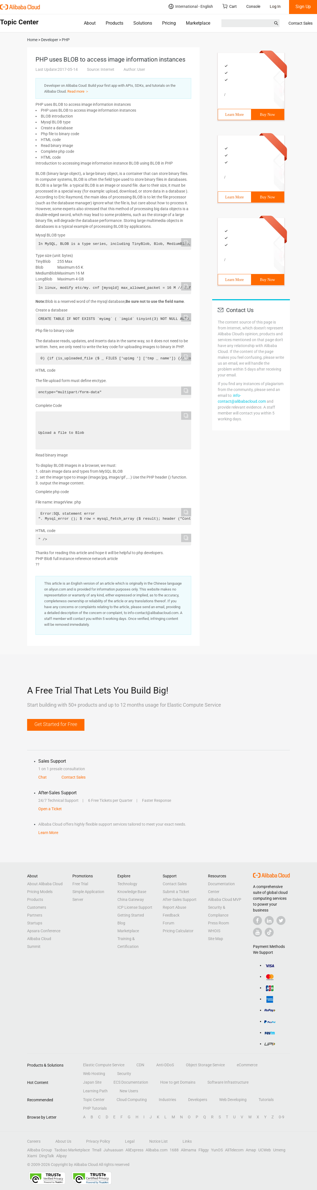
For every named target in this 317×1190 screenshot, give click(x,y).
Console (253, 6)
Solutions (142, 23)
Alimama (188, 1150)
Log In (275, 6)
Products (114, 23)
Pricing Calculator (178, 931)
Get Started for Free (55, 724)
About (90, 23)
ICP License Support (134, 907)
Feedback (171, 915)
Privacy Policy (98, 1141)
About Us (63, 1141)
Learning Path (95, 1091)
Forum (168, 923)
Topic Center (94, 1099)
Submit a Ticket (176, 891)
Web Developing (233, 1099)
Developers (197, 1099)
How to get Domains (177, 1082)
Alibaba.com (156, 1150)
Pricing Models (40, 891)
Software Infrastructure (228, 1082)
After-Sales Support (180, 899)
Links (187, 1141)
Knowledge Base (131, 891)
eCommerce (247, 1065)
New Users (129, 1091)
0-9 (281, 1117)
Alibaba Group (39, 1150)
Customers (36, 907)
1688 (174, 1150)
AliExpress (134, 1150)
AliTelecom (234, 1150)
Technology (127, 884)
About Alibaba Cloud (45, 884)
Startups (34, 923)
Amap (251, 1150)
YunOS (217, 1150)
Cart (230, 6)
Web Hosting (94, 1073)
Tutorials (266, 1099)
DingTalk (46, 1156)
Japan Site (92, 1082)
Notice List (158, 1141)
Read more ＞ (78, 91)
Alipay (61, 1156)
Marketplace (198, 23)
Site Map (215, 938)
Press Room (218, 923)
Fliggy (203, 1150)
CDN (140, 1065)
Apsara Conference (43, 931)
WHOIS (214, 931)
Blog (121, 923)
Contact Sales (300, 23)
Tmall (96, 1150)
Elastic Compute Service (103, 1065)
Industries (167, 1099)
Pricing (169, 23)
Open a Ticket (50, 809)
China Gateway (130, 899)
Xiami (32, 1156)
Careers (34, 1141)
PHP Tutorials (95, 1108)
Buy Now (267, 115)
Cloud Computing (132, 1099)
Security (124, 1073)
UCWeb (264, 1150)
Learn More (234, 115)
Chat (42, 777)
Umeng (279, 1150)
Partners (34, 915)
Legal (129, 1141)
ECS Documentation (130, 1082)
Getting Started (130, 915)
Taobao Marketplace (72, 1150)
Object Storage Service (205, 1065)
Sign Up (303, 6)
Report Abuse (174, 907)
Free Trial (80, 884)
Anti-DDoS (165, 1065)
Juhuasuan (113, 1150)
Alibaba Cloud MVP (224, 899)
